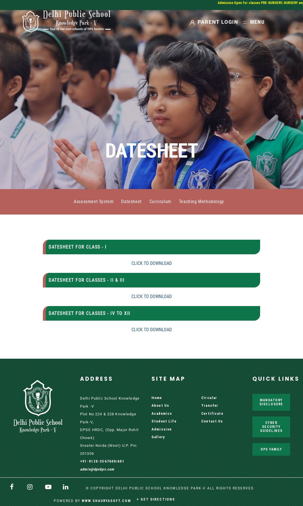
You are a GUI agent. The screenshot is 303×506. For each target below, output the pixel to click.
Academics (162, 413)
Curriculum (160, 201)
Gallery (158, 436)
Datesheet (131, 201)
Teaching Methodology (201, 201)
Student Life (164, 421)
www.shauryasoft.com (106, 501)
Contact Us (212, 421)
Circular (209, 397)
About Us (160, 405)
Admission (162, 429)
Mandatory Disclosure (271, 402)
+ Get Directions (156, 499)
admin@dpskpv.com (97, 469)
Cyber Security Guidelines (271, 426)
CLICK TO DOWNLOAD (151, 263)
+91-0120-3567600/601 (102, 461)
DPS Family (271, 449)
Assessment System (93, 201)
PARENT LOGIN (218, 22)
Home (157, 397)
